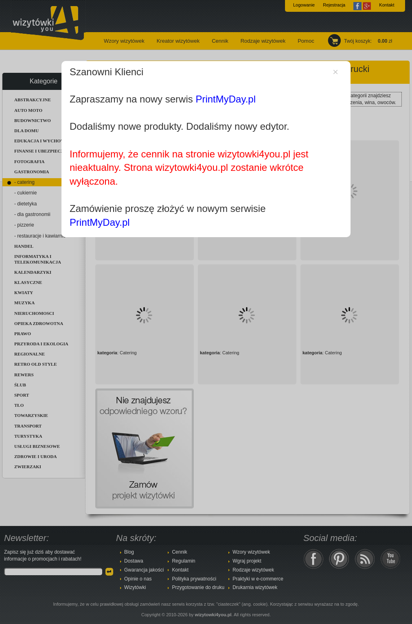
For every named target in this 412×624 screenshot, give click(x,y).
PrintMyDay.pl (225, 99)
